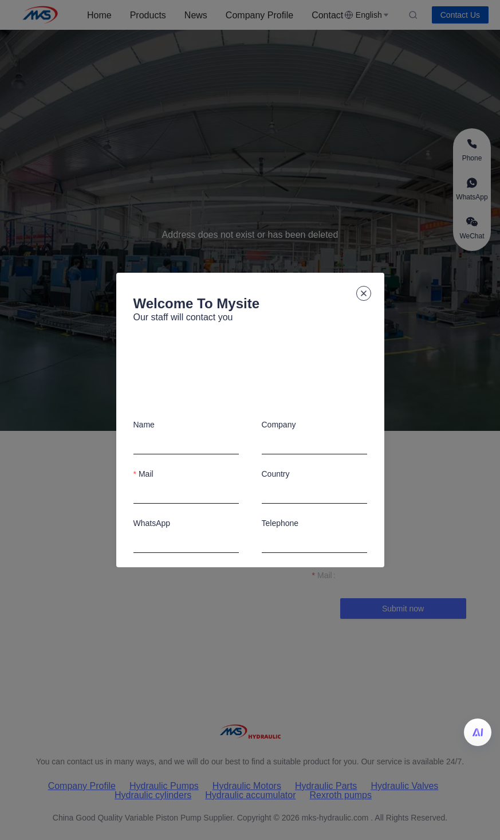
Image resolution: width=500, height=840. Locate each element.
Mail (146, 473)
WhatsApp (152, 523)
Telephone (280, 523)
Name (144, 424)
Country (276, 473)
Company (279, 424)
